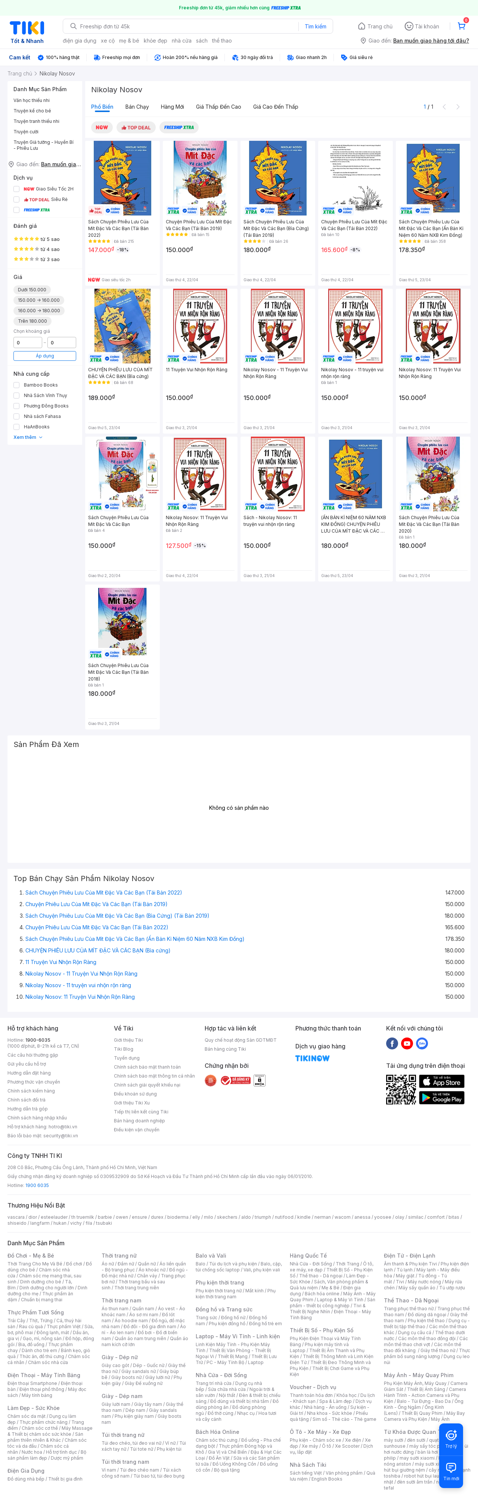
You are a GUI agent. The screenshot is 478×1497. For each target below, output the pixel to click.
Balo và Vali (211, 1255)
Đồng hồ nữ (233, 1317)
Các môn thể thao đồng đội (427, 1338)
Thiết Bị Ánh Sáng (426, 1389)
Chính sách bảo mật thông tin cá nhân (154, 1076)
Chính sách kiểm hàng (31, 1091)
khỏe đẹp (155, 40)
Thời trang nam (121, 1300)
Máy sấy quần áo (416, 1287)
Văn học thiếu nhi (31, 100)
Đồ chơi (74, 1264)
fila (89, 1223)
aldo (246, 1217)
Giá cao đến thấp (275, 106)
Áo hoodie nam (131, 1320)
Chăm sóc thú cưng (217, 1440)
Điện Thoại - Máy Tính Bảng (43, 1375)
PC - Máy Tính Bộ (225, 1362)
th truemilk (82, 1217)
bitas (453, 1217)
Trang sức (206, 1317)
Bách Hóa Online (217, 1432)
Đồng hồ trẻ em (265, 1323)
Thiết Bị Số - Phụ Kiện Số (321, 1330)
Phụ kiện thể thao (426, 1320)
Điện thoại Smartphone (32, 1383)
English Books (326, 1479)
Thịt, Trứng (41, 1320)
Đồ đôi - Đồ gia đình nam (150, 1326)
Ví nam (109, 1470)
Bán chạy (137, 106)
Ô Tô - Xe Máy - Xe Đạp (320, 1432)
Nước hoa (32, 1452)
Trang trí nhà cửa (214, 1383)
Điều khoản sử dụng (135, 1094)
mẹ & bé (129, 40)
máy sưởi (393, 1440)
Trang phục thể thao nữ (409, 1308)
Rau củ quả (31, 1326)
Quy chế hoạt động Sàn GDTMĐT (241, 1040)
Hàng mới (172, 106)
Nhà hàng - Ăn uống (325, 1407)
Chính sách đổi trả (26, 1100)
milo (208, 1217)
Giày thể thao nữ (437, 1350)
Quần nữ (147, 1264)
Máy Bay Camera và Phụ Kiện (424, 1416)
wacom (343, 1217)
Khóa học (346, 1395)
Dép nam (135, 1410)
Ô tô (326, 1446)
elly (196, 1217)
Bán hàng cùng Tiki (225, 1049)
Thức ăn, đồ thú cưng (41, 1356)
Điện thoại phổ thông (41, 1389)
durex (157, 1217)
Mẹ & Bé (330, 1287)
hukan (59, 1223)
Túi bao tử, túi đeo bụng (158, 1476)
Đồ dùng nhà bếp (25, 1479)
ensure (139, 1217)
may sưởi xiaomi (417, 1458)
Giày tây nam (148, 1404)
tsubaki (104, 1223)
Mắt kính (254, 1290)
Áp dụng (45, 356)
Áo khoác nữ (152, 1270)
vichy (76, 1223)
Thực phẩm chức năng (43, 1422)
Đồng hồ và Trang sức (224, 1309)
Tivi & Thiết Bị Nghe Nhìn (328, 1308)
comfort (436, 1217)
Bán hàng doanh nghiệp (139, 1120)
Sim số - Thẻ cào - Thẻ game (344, 1419)
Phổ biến (102, 106)
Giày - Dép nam (122, 1396)
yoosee (382, 1217)
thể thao (222, 40)
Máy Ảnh (440, 1419)
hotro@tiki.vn (63, 1126)
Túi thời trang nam (125, 1462)
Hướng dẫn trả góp (27, 1109)
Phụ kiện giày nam (134, 1416)
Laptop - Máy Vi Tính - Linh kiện (238, 1336)
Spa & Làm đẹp (335, 1401)
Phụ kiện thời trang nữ (219, 1290)
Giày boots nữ (126, 1377)
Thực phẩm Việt (64, 1326)
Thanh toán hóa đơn (311, 1395)
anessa (362, 1217)
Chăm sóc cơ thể (40, 1428)
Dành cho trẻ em (39, 1350)
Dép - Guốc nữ (148, 1365)
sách (202, 40)
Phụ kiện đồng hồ (227, 1323)
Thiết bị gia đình (65, 1479)
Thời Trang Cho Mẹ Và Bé (34, 1264)
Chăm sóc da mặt (26, 1416)
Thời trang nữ (119, 1255)
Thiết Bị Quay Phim (422, 1413)
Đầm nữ (126, 1264)
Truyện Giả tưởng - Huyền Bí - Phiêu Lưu (43, 145)
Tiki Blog (123, 1049)
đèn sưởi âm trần (414, 1482)
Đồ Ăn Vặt (219, 1458)
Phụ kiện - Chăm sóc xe (315, 1440)
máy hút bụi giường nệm (423, 1467)
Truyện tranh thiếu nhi (36, 121)
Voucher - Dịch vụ (313, 1387)
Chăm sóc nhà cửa (48, 1362)
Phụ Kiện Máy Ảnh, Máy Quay (415, 1383)
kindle (304, 1217)
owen (122, 1217)
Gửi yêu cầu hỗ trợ (26, 1064)
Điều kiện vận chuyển (136, 1129)
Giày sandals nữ (138, 1371)
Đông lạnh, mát (53, 1332)
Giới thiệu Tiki (128, 1040)
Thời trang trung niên (136, 1287)
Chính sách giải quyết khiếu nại (147, 1085)
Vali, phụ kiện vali (261, 1270)
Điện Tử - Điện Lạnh (409, 1255)
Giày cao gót (115, 1365)
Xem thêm (28, 437)
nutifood (284, 1217)
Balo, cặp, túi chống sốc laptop (239, 1267)
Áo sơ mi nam (143, 1314)
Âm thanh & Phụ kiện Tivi (410, 1264)
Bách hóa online (322, 1293)
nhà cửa (182, 40)
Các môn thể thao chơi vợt (426, 1341)
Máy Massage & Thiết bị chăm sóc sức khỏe (50, 1431)
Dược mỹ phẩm (67, 1458)
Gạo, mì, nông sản (42, 1338)
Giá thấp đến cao (218, 106)
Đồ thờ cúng (220, 1413)
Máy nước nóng (424, 1281)
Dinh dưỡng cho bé (40, 1281)
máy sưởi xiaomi (432, 1464)
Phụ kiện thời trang (220, 1282)
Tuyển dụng (127, 1058)
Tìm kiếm (315, 26)
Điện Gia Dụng (25, 1470)
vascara (16, 1217)
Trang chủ (379, 26)
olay (399, 1217)
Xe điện (353, 1440)
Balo (200, 1264)
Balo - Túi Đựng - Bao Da (424, 1401)
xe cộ (108, 40)
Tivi (400, 1281)
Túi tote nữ (141, 1449)
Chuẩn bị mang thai (41, 1299)
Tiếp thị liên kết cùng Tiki (141, 1112)
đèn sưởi (416, 1440)
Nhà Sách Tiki (308, 1465)
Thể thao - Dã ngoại (320, 1276)
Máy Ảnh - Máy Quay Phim (418, 1375)
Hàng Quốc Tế (308, 1255)
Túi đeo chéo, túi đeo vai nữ (131, 1443)
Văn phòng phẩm (344, 1473)
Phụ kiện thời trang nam (236, 1293)
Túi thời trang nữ (123, 1435)
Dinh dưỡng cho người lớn (46, 1287)
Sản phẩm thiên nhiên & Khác (45, 1437)
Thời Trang (347, 1264)
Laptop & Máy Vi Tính (340, 1299)
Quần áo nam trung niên (140, 1338)
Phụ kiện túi (169, 1449)
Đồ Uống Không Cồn (234, 1464)
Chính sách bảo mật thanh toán (147, 1067)
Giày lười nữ (157, 1377)
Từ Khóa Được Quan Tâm (416, 1432)
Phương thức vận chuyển (33, 1082)
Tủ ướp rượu (452, 1287)
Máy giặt (405, 1276)
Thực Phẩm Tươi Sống (35, 1312)
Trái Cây (16, 1320)
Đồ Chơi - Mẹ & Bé (30, 1255)
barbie (105, 1217)
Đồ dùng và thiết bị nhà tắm (239, 1401)
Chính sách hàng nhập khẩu (37, 1118)
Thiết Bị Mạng (233, 1356)
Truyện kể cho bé (32, 111)
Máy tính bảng (37, 1395)
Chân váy (147, 1276)
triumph (263, 1217)
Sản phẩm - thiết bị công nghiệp (332, 1302)
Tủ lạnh (405, 1270)
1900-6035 (37, 1040)
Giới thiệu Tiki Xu (132, 1103)
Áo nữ (108, 1264)
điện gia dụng (79, 40)
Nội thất (227, 1395)
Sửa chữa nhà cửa (227, 1389)
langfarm (40, 1223)
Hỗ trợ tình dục (61, 1452)
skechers (227, 1217)
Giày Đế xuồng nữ (143, 1383)
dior (32, 1217)
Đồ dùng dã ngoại (427, 1314)
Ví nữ (170, 1443)
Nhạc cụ (246, 1413)
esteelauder (54, 1217)
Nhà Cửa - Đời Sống (221, 1375)
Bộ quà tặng (227, 1470)
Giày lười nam (116, 1404)
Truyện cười (25, 131)
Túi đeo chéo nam (139, 1470)
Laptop (256, 1362)
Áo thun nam (115, 1308)
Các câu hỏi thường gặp (32, 1055)
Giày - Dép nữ (120, 1357)
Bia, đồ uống (31, 1344)
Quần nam (143, 1308)
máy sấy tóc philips (430, 1446)
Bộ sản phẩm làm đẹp (46, 1455)
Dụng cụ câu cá (414, 1332)
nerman (322, 1217)
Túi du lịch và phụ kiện (233, 1264)
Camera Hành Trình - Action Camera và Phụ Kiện (425, 1395)
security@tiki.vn (60, 1135)
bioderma (178, 1217)
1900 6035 (37, 1185)
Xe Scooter (347, 1446)
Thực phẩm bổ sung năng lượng (427, 1353)
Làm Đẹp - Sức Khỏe (33, 1408)
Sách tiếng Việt (306, 1473)
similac (415, 1217)
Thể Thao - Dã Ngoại (411, 1300)
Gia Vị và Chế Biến (227, 1452)
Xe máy (310, 1446)
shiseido (17, 1223)
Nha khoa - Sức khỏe (329, 1413)
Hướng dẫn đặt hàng (29, 1073)
